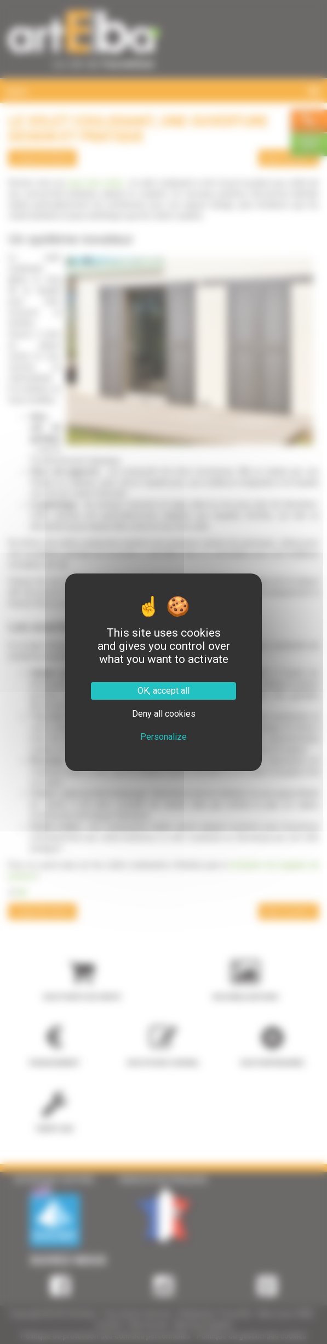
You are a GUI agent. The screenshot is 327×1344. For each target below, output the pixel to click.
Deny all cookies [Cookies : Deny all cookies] (164, 713)
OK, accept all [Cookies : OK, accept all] (163, 690)
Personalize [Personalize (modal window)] (163, 737)
